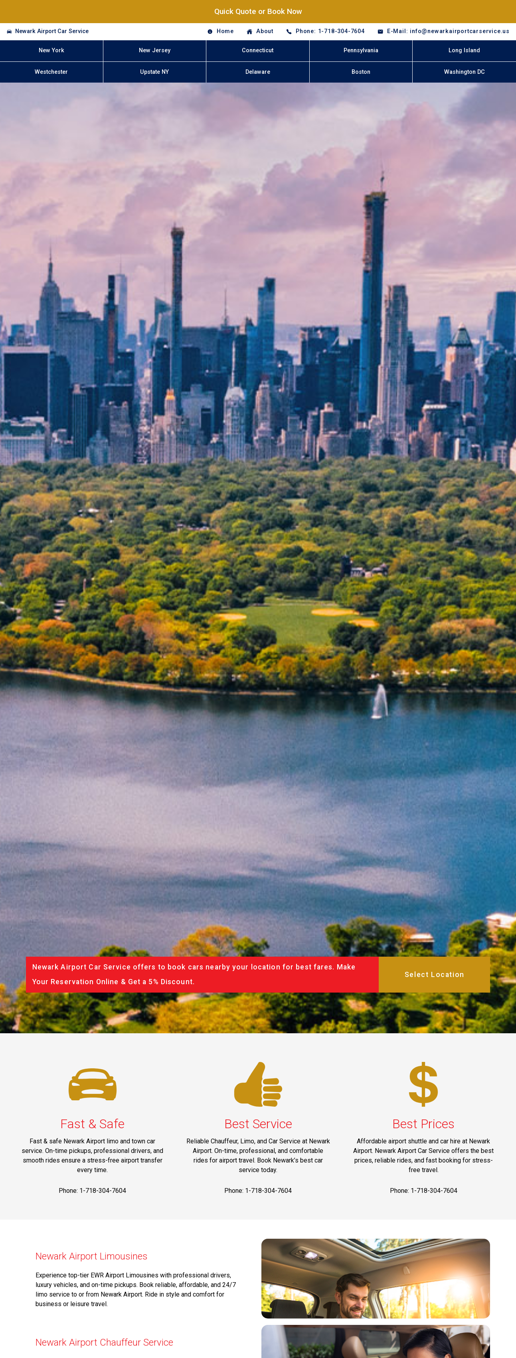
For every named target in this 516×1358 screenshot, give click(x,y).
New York (51, 50)
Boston (361, 72)
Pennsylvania (361, 50)
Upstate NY (154, 72)
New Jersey (154, 50)
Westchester (51, 72)
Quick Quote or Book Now (258, 11)
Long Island (464, 50)
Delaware (257, 72)
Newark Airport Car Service (52, 31)
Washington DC (464, 72)
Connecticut (257, 50)
